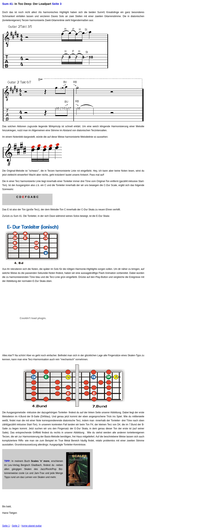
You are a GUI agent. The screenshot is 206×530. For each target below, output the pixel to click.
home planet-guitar (32, 525)
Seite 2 (15, 525)
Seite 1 (6, 525)
